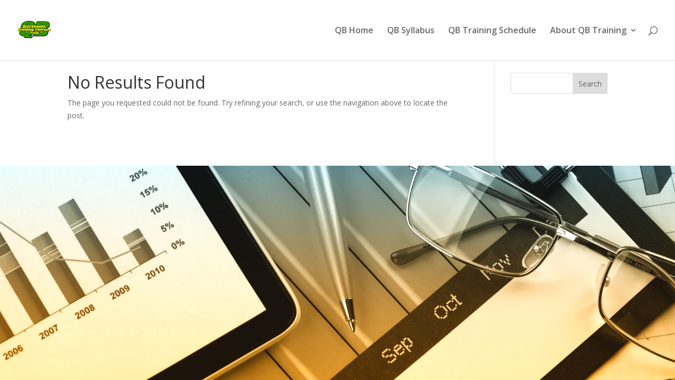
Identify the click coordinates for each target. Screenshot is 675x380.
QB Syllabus (411, 31)
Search (590, 84)
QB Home (354, 31)
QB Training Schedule (492, 31)
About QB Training (588, 31)
